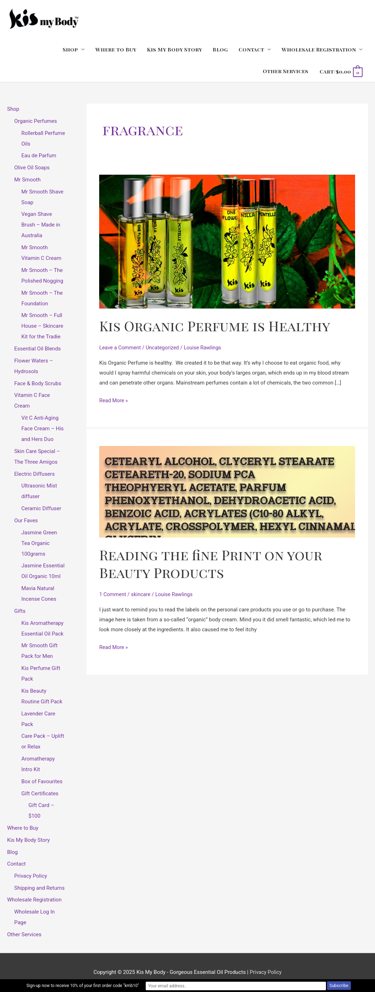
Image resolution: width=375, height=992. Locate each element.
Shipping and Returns (39, 888)
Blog (220, 49)
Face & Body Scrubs (37, 384)
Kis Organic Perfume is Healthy (218, 325)
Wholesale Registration (319, 49)
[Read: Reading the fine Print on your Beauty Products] (227, 492)
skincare (142, 594)
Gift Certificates (39, 794)
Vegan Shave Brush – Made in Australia (40, 225)
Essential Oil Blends (37, 349)
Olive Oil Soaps (32, 168)
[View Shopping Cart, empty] (341, 71)
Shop (70, 49)
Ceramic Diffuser (41, 509)
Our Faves (26, 521)
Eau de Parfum (38, 156)
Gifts (20, 611)
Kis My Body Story (174, 49)
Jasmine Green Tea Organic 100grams (39, 543)
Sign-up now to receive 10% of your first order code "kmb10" (130, 985)
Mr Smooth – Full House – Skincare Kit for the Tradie (42, 326)
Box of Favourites (42, 782)
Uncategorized (164, 348)
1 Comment (113, 594)
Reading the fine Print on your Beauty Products (214, 563)
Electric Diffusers (34, 474)
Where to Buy (115, 49)
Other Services (285, 71)
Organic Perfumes (35, 121)
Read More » (114, 400)
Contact (251, 49)
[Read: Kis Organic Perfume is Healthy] (227, 242)
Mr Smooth (27, 180)
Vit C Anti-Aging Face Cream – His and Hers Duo (42, 429)
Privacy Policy (30, 876)
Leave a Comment (120, 348)
